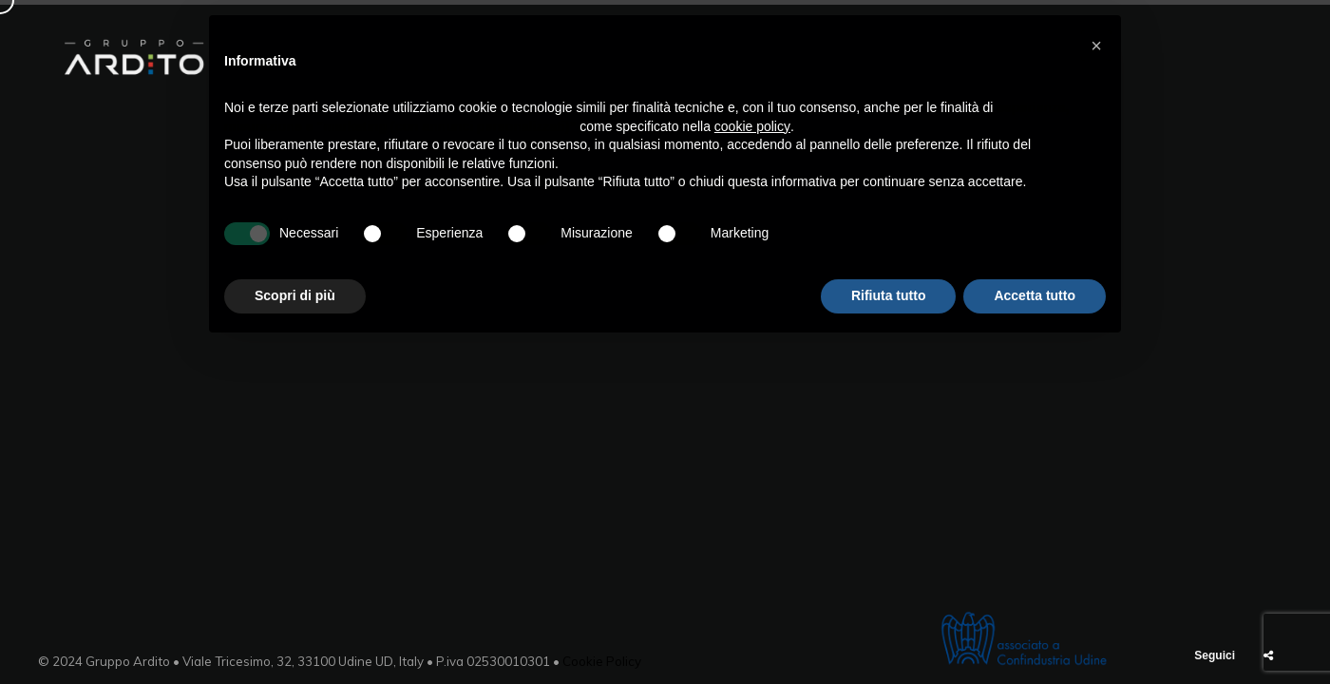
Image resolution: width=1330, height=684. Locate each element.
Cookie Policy (601, 661)
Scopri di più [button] (295, 295)
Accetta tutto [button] (1034, 295)
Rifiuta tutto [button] (888, 295)
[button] (1096, 45)
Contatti (1227, 57)
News (1143, 57)
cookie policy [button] (752, 126)
